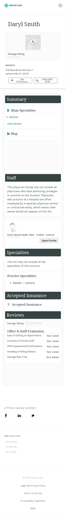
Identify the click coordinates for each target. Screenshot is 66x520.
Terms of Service (33, 493)
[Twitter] (32, 415)
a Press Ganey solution (20, 408)
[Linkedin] (19, 415)
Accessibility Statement (33, 500)
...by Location (10, 451)
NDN (33, 508)
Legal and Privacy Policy (33, 485)
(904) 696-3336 (44, 80)
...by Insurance (11, 441)
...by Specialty (10, 446)
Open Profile (49, 240)
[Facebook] (6, 415)
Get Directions (19, 80)
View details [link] (14, 123)
